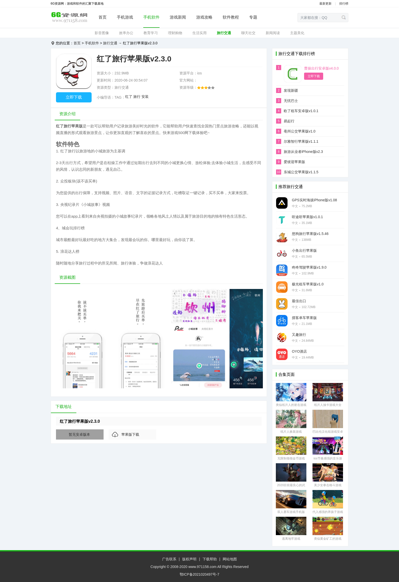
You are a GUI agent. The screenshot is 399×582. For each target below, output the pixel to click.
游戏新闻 (178, 17)
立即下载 (74, 97)
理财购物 (175, 33)
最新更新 (325, 3)
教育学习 (151, 33)
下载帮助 (210, 559)
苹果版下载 (130, 434)
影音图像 (102, 33)
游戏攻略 (204, 17)
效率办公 (126, 33)
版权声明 (189, 559)
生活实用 (199, 33)
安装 (145, 97)
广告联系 (169, 559)
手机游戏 (125, 17)
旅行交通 (224, 33)
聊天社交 (248, 33)
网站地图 (230, 559)
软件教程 (231, 17)
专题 (253, 17)
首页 (102, 17)
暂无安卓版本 (79, 434)
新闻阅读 (273, 33)
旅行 (136, 97)
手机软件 (151, 17)
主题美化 (297, 33)
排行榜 (343, 3)
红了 (128, 97)
